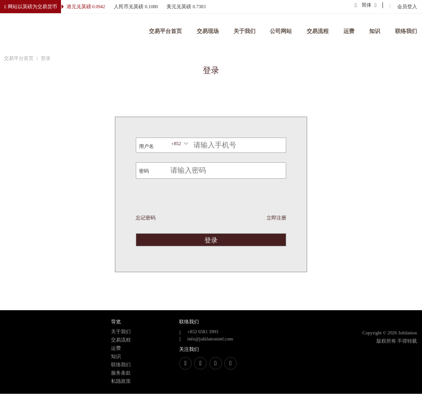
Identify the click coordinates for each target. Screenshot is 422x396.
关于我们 (245, 31)
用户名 (146, 146)
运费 (348, 31)
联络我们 (406, 31)
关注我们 (189, 349)
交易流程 (318, 31)
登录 (211, 240)
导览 (116, 321)
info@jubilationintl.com (210, 339)
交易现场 (208, 31)
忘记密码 (146, 218)
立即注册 (276, 218)
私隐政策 (121, 381)
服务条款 (121, 373)
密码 (144, 171)
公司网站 (281, 31)
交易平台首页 (165, 31)
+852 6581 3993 (203, 331)
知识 (374, 31)
